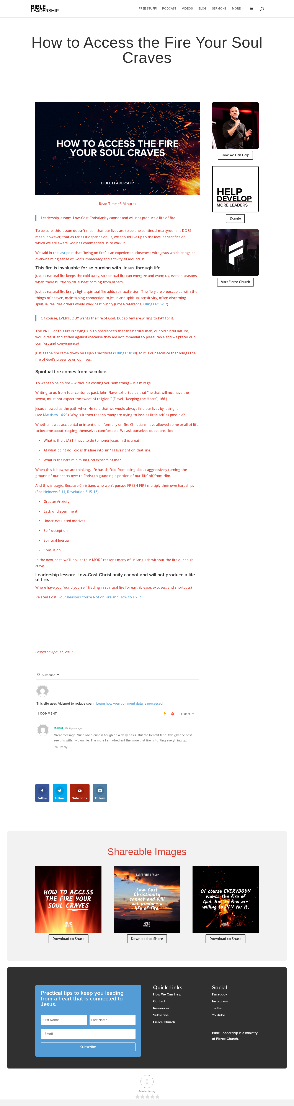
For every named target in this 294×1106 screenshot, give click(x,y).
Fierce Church (164, 1022)
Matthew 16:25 (55, 414)
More (236, 8)
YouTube (218, 1015)
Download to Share (68, 938)
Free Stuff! (148, 8)
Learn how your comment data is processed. (129, 703)
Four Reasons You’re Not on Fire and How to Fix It (99, 597)
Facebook (219, 994)
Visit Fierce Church (235, 282)
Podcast (169, 8)
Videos (187, 8)
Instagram (220, 1001)
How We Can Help (235, 155)
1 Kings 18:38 (125, 353)
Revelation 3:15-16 (82, 491)
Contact (159, 1001)
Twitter (217, 1008)
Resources (161, 1008)
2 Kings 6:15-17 (154, 304)
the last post (63, 252)
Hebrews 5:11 (54, 491)
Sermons (219, 8)
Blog (202, 8)
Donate (235, 218)
